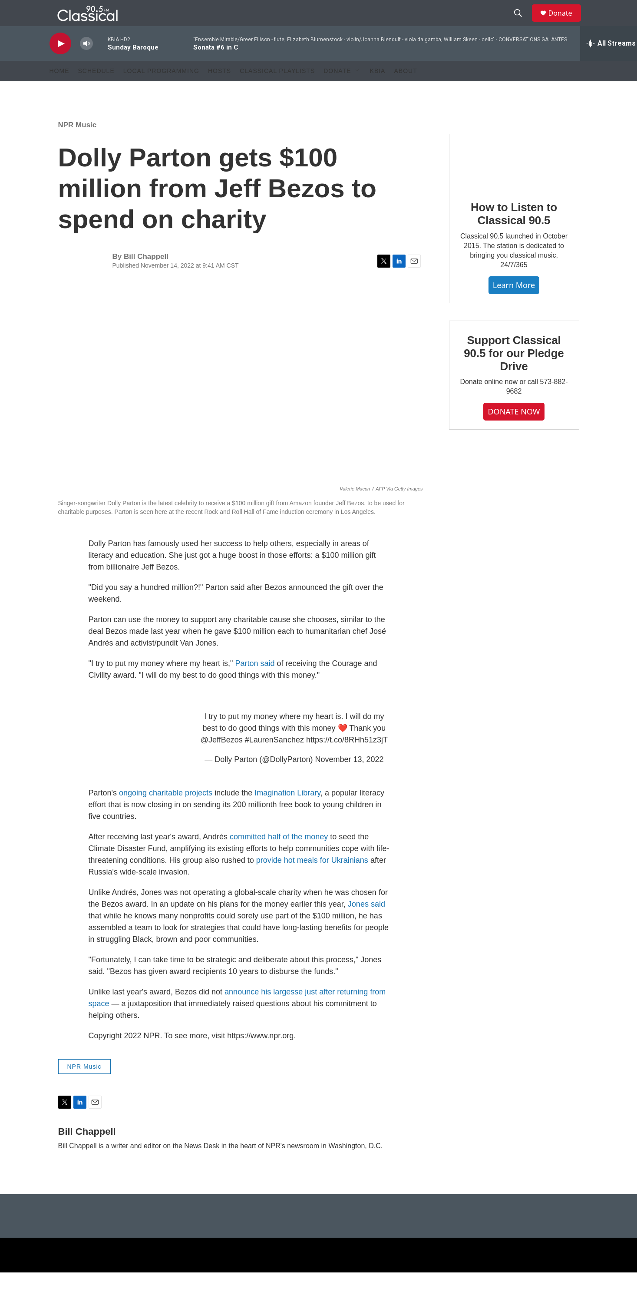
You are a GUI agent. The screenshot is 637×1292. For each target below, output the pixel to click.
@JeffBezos (222, 759)
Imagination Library (287, 812)
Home (59, 90)
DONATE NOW (514, 431)
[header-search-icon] (522, 23)
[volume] (86, 63)
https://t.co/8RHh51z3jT (347, 759)
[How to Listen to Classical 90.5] (514, 181)
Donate (565, 22)
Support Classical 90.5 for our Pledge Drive (514, 372)
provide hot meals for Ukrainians (312, 879)
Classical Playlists (277, 90)
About (405, 90)
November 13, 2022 (349, 779)
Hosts (219, 90)
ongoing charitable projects (165, 812)
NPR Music (77, 144)
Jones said (366, 923)
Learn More (514, 304)
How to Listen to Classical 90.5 (514, 233)
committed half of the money (279, 856)
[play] (60, 63)
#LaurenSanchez (274, 759)
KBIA (378, 90)
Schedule (96, 90)
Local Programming (161, 90)
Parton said (254, 683)
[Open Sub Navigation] (357, 90)
